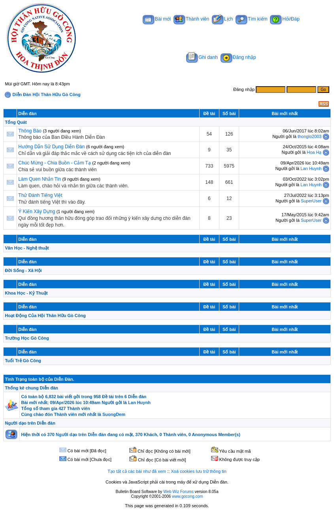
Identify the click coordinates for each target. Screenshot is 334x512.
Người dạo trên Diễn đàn (30, 423)
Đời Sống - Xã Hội (23, 270)
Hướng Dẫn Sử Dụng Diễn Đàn (51, 146)
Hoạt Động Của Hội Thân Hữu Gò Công (45, 315)
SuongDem (113, 414)
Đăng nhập (238, 57)
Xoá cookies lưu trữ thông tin (198, 471)
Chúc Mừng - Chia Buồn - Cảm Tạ (54, 163)
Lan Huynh (310, 168)
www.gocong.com (187, 496)
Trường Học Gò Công (27, 338)
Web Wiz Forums (178, 491)
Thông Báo (30, 131)
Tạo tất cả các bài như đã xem (137, 471)
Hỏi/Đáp (285, 19)
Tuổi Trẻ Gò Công (23, 360)
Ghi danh (202, 57)
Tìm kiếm (252, 19)
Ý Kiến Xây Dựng (37, 211)
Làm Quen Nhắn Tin (39, 179)
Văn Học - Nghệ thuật (27, 248)
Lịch (222, 19)
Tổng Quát (15, 122)
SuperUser (311, 200)
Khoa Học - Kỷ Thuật (26, 293)
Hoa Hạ (314, 152)
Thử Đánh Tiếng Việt (40, 195)
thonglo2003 (310, 136)
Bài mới (157, 19)
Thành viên (191, 19)
